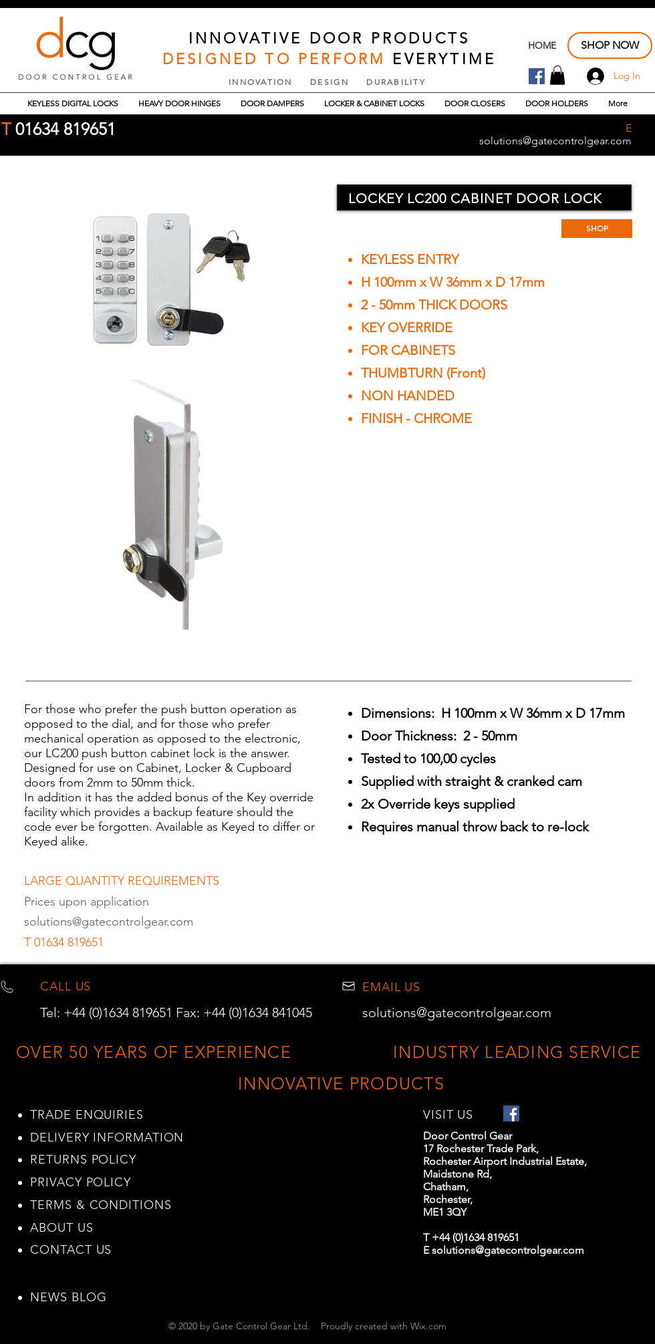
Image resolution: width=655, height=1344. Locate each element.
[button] (557, 75)
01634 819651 (63, 129)
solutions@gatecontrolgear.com (108, 921)
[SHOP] (596, 228)
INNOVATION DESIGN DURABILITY (327, 82)
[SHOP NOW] (609, 45)
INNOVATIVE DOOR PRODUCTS (329, 38)
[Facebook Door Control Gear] (537, 76)
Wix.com (428, 1326)
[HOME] (542, 46)
